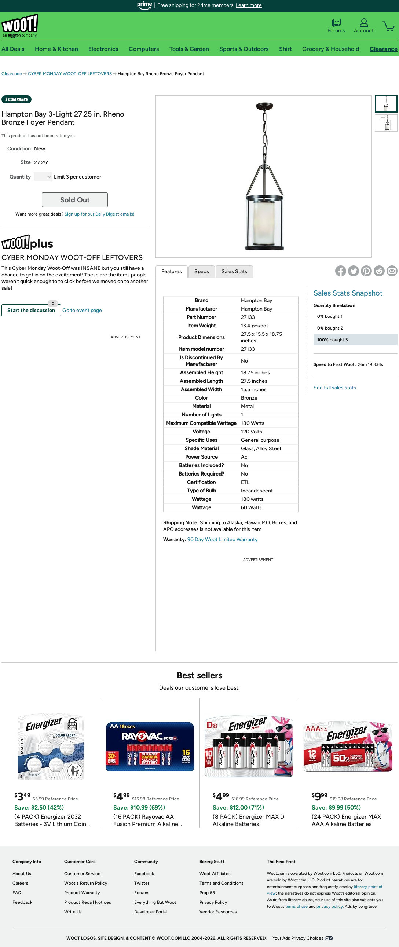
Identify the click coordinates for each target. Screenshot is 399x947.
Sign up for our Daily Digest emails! (100, 214)
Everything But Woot (155, 902)
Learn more (249, 5)
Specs (201, 271)
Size (26, 162)
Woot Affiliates (215, 873)
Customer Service (82, 873)
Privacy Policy (213, 902)
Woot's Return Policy (85, 883)
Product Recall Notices (87, 902)
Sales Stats (234, 271)
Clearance (11, 73)
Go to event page (82, 310)
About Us (21, 873)
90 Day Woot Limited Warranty (222, 539)
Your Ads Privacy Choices (297, 938)
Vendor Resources (218, 911)
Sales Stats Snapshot (348, 293)
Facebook (144, 873)
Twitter (141, 883)
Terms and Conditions (222, 883)
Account (364, 26)
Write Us (73, 911)
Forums (336, 26)
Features (171, 271)
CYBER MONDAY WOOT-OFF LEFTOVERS (70, 73)
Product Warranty (82, 892)
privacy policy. (330, 906)
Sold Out (75, 199)
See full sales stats (335, 388)
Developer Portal (151, 911)
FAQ (16, 892)
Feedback (22, 902)
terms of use (296, 906)
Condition (19, 149)
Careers (20, 883)
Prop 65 (207, 892)
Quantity (20, 177)
